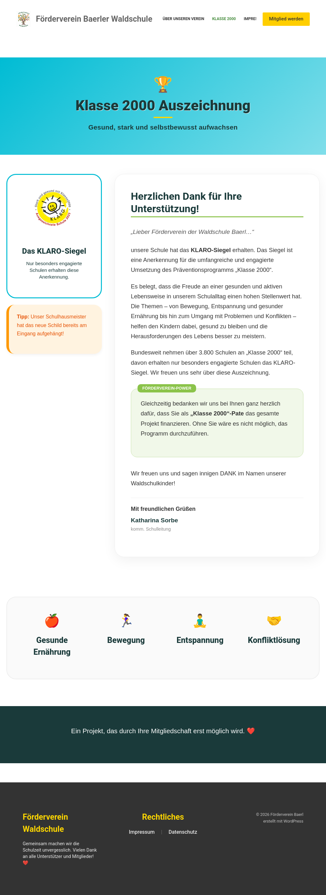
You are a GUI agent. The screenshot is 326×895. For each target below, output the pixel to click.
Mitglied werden (286, 19)
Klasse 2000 (224, 19)
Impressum (255, 19)
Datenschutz (183, 832)
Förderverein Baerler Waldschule (94, 19)
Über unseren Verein (183, 19)
